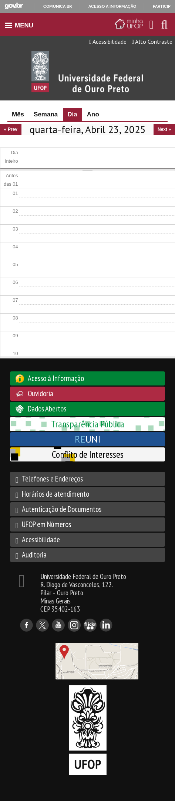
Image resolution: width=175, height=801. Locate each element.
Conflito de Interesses (88, 454)
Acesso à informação (112, 6)
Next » (164, 129)
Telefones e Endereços (52, 479)
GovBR (13, 6)
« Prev (10, 129)
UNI (88, 439)
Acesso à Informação (56, 378)
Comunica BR (57, 6)
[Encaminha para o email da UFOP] (151, 24)
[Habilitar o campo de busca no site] (164, 26)
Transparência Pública (87, 424)
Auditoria (34, 555)
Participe (163, 6)
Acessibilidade (108, 41)
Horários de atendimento (55, 494)
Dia (74, 114)
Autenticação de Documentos (61, 509)
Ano (93, 114)
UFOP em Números (46, 524)
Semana (46, 114)
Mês (18, 114)
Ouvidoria (40, 393)
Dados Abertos (47, 409)
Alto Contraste (152, 41)
